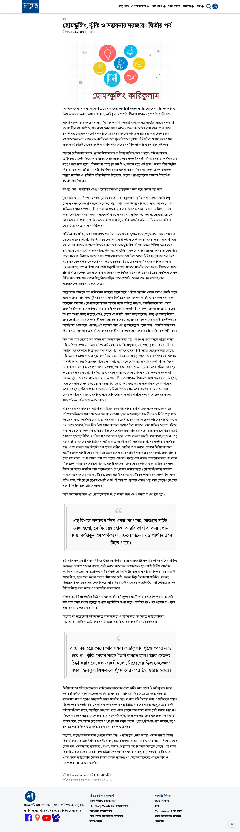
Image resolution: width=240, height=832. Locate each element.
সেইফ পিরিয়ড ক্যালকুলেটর (103, 801)
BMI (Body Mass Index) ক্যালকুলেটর (109, 806)
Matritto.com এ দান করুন (168, 811)
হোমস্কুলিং (106, 775)
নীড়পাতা (124, 6)
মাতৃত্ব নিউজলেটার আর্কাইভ (168, 816)
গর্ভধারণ (159, 6)
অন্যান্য (188, 6)
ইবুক (157, 806)
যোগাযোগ (159, 821)
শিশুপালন (174, 6)
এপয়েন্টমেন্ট (140, 6)
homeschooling (79, 775)
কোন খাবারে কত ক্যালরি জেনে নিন (106, 816)
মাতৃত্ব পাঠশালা (162, 801)
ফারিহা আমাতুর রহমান (84, 32)
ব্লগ (200, 6)
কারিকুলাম (94, 775)
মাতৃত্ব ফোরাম (96, 821)
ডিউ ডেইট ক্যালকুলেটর (101, 811)
